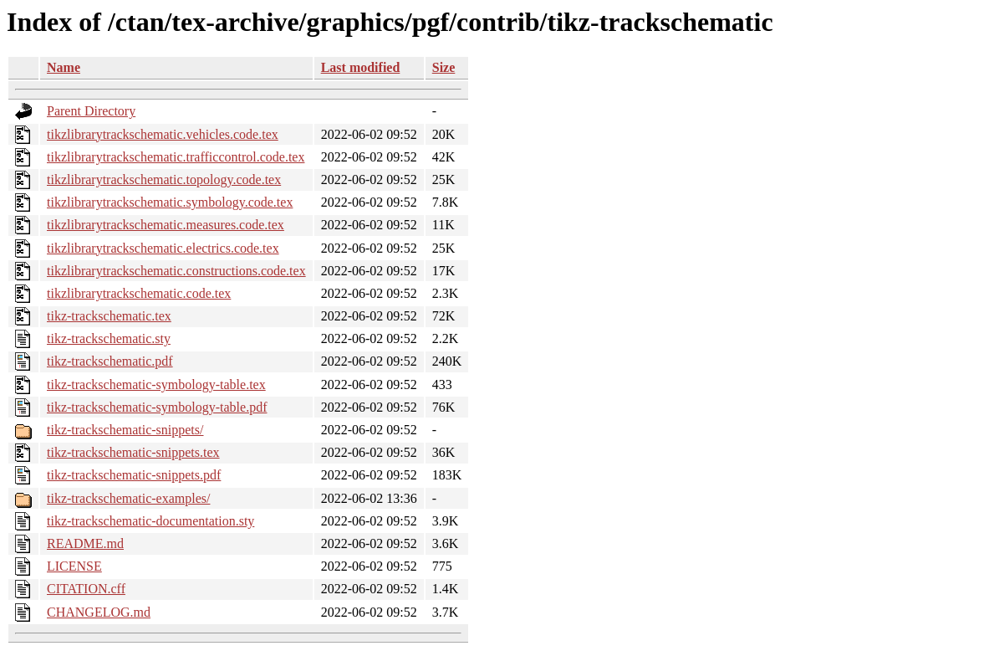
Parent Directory (91, 111)
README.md (85, 543)
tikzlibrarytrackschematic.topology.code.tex (164, 179)
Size (444, 67)
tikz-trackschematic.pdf (110, 361)
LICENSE (74, 566)
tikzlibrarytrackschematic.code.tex (139, 293)
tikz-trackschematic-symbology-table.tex (156, 384)
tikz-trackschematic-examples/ (128, 498)
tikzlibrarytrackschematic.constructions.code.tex (176, 271)
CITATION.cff (86, 589)
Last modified (360, 67)
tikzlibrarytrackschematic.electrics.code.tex (163, 248)
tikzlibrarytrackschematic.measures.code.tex (165, 225)
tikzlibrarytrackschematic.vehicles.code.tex (162, 134)
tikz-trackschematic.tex (109, 316)
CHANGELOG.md (98, 612)
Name (63, 67)
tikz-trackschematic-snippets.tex (133, 452)
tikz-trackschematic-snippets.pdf (134, 475)
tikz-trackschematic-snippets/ (125, 430)
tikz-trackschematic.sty (109, 338)
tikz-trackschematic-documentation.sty (150, 521)
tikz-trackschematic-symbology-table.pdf (157, 407)
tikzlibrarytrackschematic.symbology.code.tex (170, 202)
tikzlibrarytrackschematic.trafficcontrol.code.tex (175, 157)
